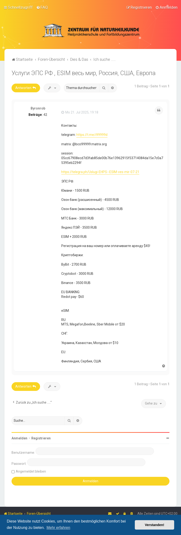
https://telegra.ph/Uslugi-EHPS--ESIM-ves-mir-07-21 (100, 172)
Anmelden (19, 438)
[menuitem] (42, 7)
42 (45, 115)
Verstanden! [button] (154, 525)
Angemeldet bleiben (31, 471)
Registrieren (41, 438)
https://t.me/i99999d (91, 135)
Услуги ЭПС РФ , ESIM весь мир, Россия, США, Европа (84, 73)
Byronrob (38, 108)
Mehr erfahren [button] (58, 528)
